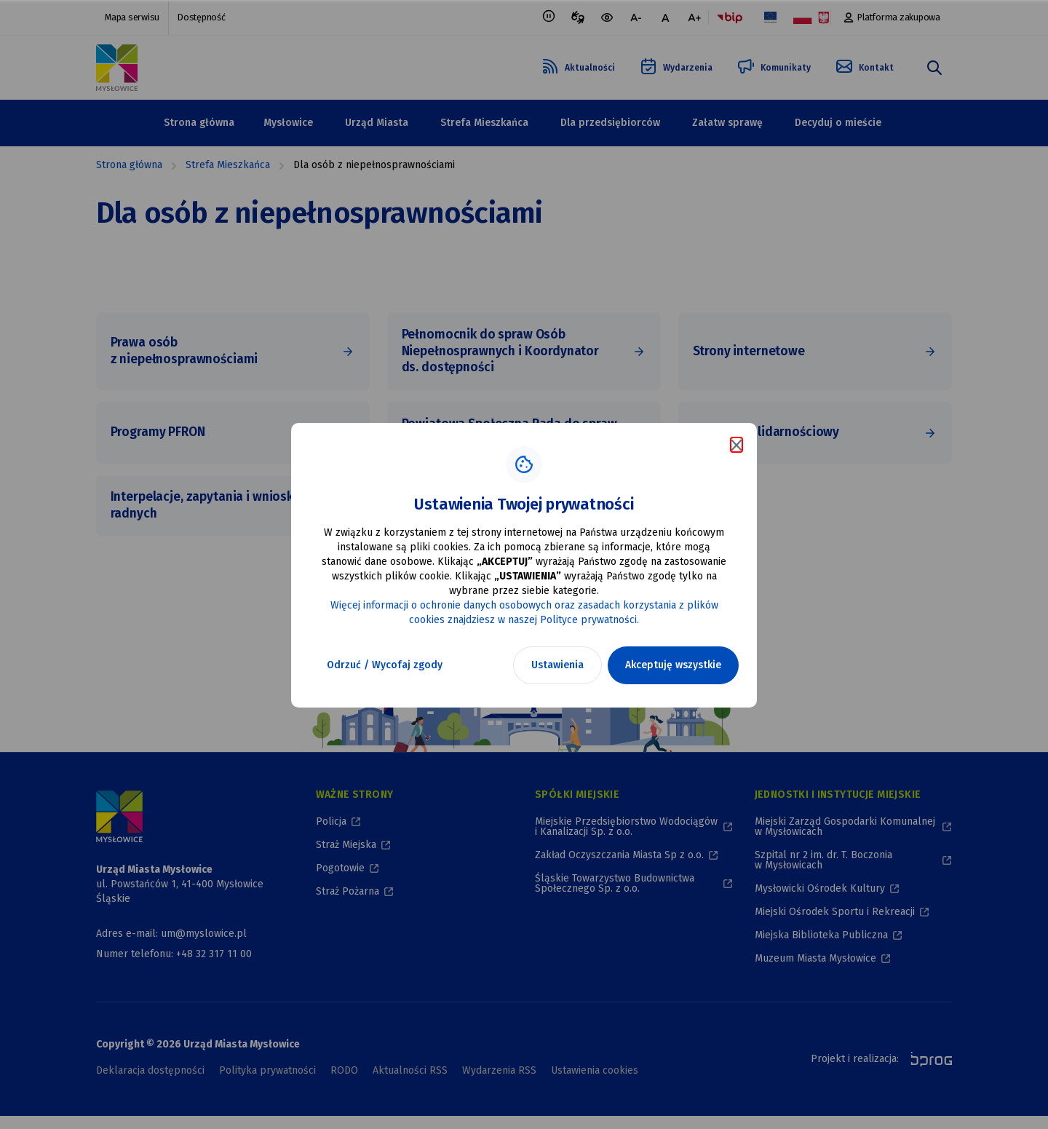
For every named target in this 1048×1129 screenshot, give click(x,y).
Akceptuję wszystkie (673, 665)
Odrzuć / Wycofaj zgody (384, 665)
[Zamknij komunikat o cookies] (736, 444)
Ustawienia (557, 665)
